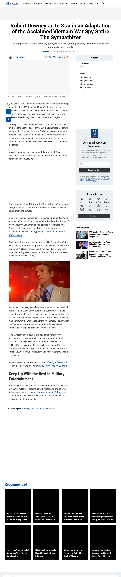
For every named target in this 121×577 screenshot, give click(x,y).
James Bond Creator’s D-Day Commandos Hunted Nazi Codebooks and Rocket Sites (100, 254)
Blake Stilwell (20, 57)
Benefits (73, 3)
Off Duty (46, 51)
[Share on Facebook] (46, 57)
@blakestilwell (41, 363)
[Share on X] (50, 57)
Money (48, 3)
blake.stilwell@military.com (51, 359)
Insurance (26, 3)
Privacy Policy (90, 180)
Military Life (93, 3)
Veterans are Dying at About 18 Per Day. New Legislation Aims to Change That (99, 244)
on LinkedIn (56, 363)
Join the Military (60, 3)
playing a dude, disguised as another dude (40, 231)
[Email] (54, 57)
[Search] (101, 3)
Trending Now (82, 227)
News (82, 3)
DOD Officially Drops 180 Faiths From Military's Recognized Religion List (101, 234)
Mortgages (38, 3)
